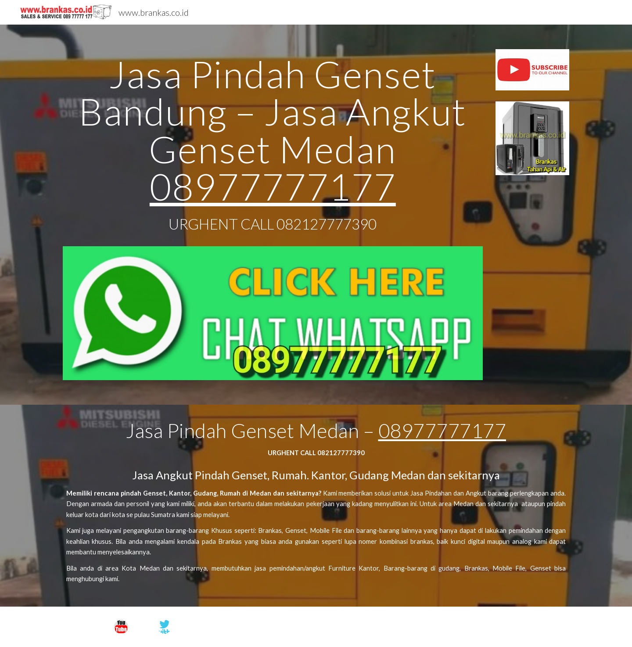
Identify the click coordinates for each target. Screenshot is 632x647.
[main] (273, 147)
